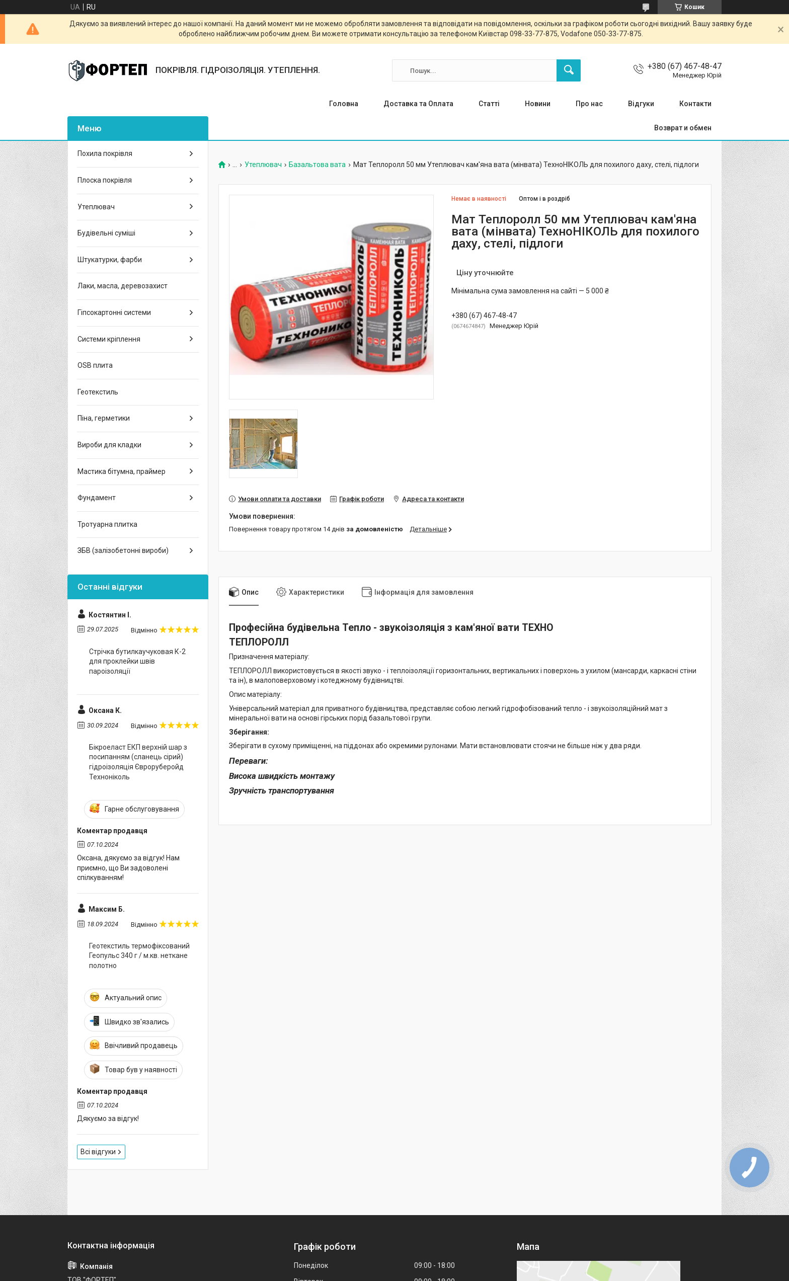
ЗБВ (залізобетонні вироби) (123, 550)
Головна (343, 104)
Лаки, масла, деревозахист (122, 286)
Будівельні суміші (106, 233)
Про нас (589, 104)
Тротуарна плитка (107, 524)
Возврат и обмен (683, 128)
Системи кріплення (108, 339)
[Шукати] (569, 70)
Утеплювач (263, 165)
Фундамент (96, 498)
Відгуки (641, 104)
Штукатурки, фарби (109, 260)
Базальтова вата (317, 165)
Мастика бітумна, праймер (121, 471)
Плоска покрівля (104, 180)
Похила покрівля (104, 153)
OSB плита (95, 365)
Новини (537, 104)
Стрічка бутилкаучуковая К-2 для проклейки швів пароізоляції (137, 661)
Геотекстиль (97, 392)
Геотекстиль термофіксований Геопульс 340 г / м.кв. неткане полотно (139, 956)
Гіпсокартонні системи (114, 312)
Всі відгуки (98, 1152)
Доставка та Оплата (418, 104)
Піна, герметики (103, 418)
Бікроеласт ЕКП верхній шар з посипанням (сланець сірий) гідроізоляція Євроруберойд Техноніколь (138, 762)
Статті (489, 104)
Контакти (695, 104)
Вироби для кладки (109, 445)
